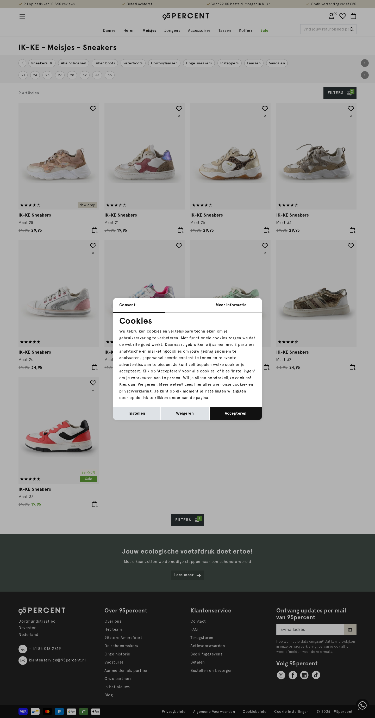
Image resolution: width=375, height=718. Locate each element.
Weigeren (185, 413)
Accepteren (236, 413)
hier (198, 384)
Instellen (136, 413)
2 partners (244, 344)
